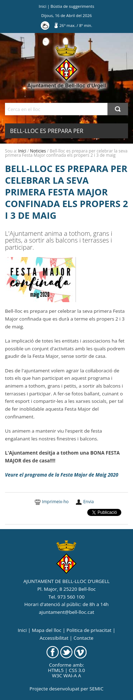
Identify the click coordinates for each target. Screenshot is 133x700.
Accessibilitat (54, 638)
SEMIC (96, 688)
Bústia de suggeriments (72, 6)
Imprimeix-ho (55, 502)
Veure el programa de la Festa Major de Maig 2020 (61, 475)
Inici (42, 6)
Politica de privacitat (88, 630)
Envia (88, 502)
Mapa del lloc (46, 630)
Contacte (83, 638)
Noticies (38, 151)
